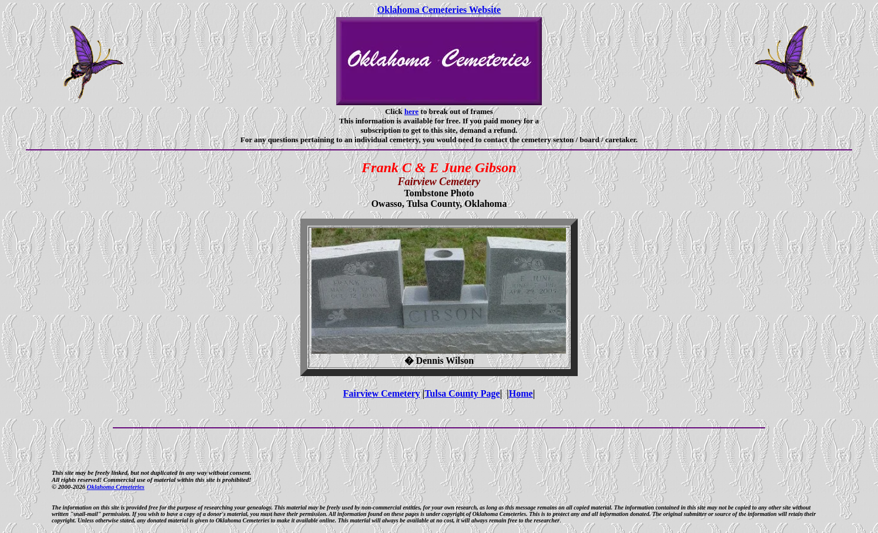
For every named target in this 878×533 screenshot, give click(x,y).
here (411, 111)
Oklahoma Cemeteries (116, 486)
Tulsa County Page (462, 393)
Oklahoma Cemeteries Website (439, 10)
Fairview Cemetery (381, 393)
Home (521, 393)
